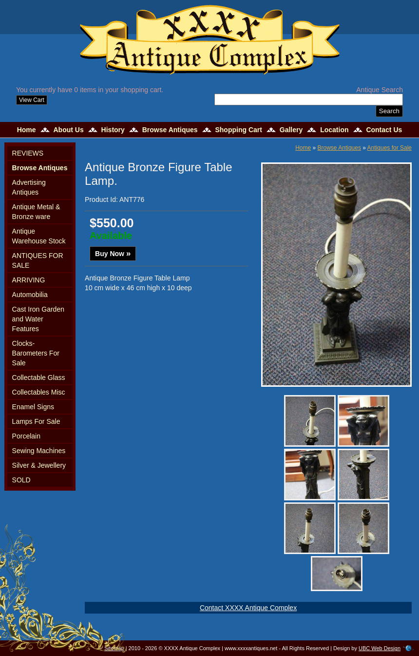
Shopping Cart (238, 130)
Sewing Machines (39, 451)
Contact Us (384, 130)
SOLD (21, 480)
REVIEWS (28, 153)
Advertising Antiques (29, 187)
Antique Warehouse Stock (39, 236)
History (113, 130)
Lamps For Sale (36, 421)
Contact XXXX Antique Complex (248, 608)
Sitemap (114, 648)
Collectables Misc (38, 392)
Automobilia (30, 294)
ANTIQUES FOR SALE (37, 260)
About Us (68, 130)
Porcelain (26, 436)
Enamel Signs (33, 407)
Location (334, 130)
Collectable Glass (38, 377)
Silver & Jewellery (39, 465)
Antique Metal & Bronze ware (36, 211)
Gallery (291, 130)
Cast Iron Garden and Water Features (38, 319)
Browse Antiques (170, 130)
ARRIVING (28, 280)
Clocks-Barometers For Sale (35, 353)
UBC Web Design (379, 648)
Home (26, 130)
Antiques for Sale (389, 147)
